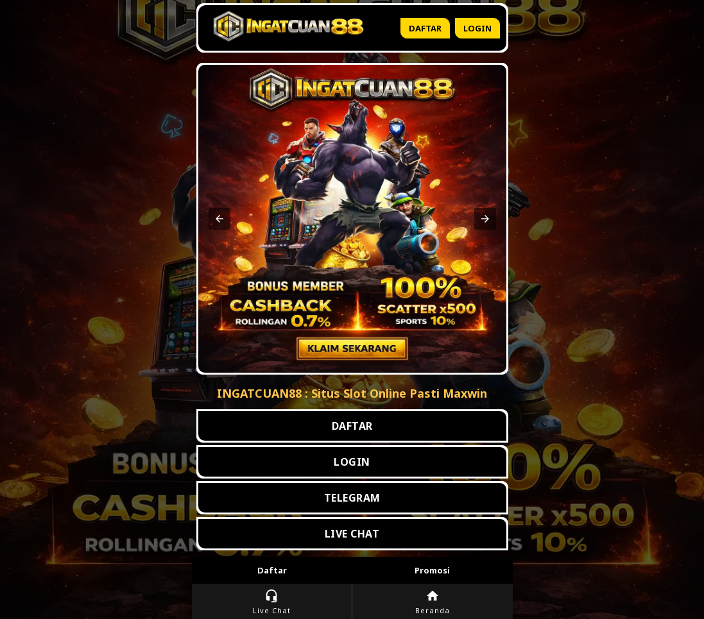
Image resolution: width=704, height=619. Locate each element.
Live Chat (271, 602)
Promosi (432, 570)
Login (477, 28)
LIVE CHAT (352, 534)
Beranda (432, 602)
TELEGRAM (352, 498)
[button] (219, 219)
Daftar (425, 28)
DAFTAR (352, 426)
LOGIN (352, 462)
